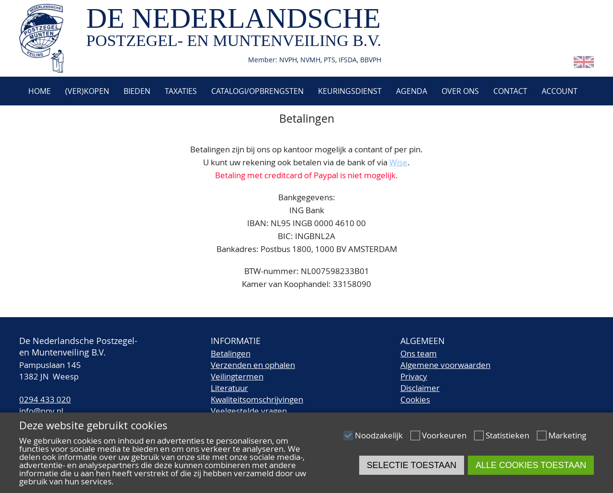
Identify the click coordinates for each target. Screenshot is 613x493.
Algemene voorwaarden (445, 364)
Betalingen (230, 353)
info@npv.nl (41, 410)
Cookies (415, 399)
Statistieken (507, 435)
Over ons (460, 91)
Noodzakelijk (379, 435)
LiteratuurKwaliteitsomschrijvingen (257, 393)
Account (560, 91)
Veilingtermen (237, 376)
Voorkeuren (444, 435)
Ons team (418, 353)
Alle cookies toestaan (531, 465)
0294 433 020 (45, 399)
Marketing (567, 435)
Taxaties (181, 91)
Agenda (411, 91)
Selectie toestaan (411, 465)
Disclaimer (420, 387)
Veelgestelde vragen (249, 410)
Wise (398, 162)
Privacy (413, 376)
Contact (510, 91)
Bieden (137, 91)
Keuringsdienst (350, 91)
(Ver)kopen (87, 91)
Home (38, 91)
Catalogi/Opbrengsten (257, 91)
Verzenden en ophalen (253, 364)
